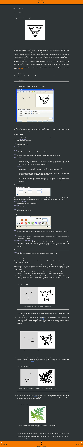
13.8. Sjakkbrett (79, 444)
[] (21, 68)
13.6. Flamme (3, 444)
